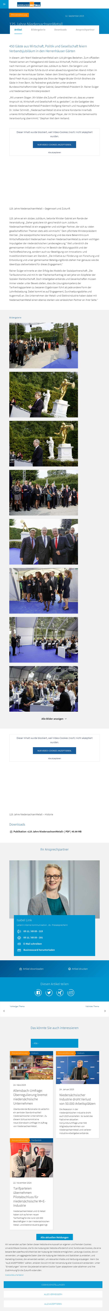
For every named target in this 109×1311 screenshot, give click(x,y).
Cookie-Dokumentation (14, 1275)
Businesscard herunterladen (36, 949)
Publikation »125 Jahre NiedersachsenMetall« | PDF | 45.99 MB (45, 831)
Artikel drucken (78, 968)
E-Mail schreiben (29, 943)
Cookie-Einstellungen (53, 1284)
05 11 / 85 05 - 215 (30, 931)
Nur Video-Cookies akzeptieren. (54, 144)
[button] (43, 345)
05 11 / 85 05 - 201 (30, 937)
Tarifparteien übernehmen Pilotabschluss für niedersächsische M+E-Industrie (29, 1197)
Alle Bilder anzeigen (54, 718)
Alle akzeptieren (54, 152)
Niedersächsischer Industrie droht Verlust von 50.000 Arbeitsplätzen (77, 1099)
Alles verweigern (53, 1294)
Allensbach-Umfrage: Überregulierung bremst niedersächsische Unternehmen (30, 1097)
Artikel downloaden (31, 968)
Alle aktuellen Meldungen (55, 1237)
